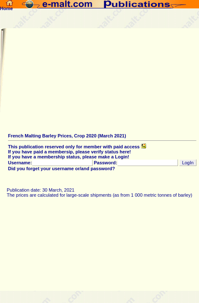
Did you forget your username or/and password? (61, 168)
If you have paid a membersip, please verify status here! (69, 151)
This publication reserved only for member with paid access (77, 146)
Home (6, 6)
